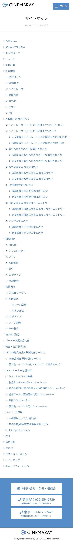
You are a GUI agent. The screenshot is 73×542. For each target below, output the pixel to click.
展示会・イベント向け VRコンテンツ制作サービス (35, 364)
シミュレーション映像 (21, 376)
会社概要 (10, 65)
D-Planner (11, 41)
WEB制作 (14, 83)
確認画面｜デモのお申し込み (27, 226)
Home (28, 25)
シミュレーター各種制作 (19, 370)
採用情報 (10, 442)
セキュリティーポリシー (19, 466)
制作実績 (10, 71)
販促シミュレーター (19, 400)
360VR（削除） (14, 334)
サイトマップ (13, 460)
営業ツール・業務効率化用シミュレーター (31, 394)
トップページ (13, 53)
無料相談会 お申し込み (21, 184)
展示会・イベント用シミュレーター (28, 406)
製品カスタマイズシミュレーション (28, 382)
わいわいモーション (19, 430)
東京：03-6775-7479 (36, 513)
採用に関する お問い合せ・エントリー (29, 202)
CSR (8, 436)
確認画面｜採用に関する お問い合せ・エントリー (38, 208)
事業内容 (10, 286)
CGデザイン (15, 77)
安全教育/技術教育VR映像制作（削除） (30, 424)
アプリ (12, 107)
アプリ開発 (15, 322)
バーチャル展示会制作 (17, 340)
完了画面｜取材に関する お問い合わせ (32, 179)
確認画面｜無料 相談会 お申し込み (30, 190)
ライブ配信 (18, 310)
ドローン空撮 (19, 304)
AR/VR (12, 101)
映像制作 (13, 95)
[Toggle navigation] (61, 6)
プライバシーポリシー (17, 454)
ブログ (9, 448)
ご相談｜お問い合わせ (17, 119)
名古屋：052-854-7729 (36, 501)
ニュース (10, 59)
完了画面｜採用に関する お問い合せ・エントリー (38, 214)
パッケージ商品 (14, 412)
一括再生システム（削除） (23, 418)
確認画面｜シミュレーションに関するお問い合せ (38, 143)
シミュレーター (17, 89)
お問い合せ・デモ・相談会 (38, 488)
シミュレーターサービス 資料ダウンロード (32, 131)
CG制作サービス (17, 292)
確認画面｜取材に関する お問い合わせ (32, 172)
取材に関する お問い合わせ (23, 167)
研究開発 (10, 238)
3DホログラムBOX (15, 47)
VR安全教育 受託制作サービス (25, 358)
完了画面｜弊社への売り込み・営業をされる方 (37, 160)
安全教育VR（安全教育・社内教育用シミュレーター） (37, 388)
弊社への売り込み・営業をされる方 (28, 149)
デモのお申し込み (18, 220)
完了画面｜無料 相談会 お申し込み (30, 196)
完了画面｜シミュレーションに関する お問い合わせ (39, 137)
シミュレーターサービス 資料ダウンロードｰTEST (36, 125)
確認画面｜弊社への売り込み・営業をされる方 (37, 155)
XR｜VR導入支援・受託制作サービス (25, 352)
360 (11, 113)
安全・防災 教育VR (16, 346)
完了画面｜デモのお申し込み (27, 232)
